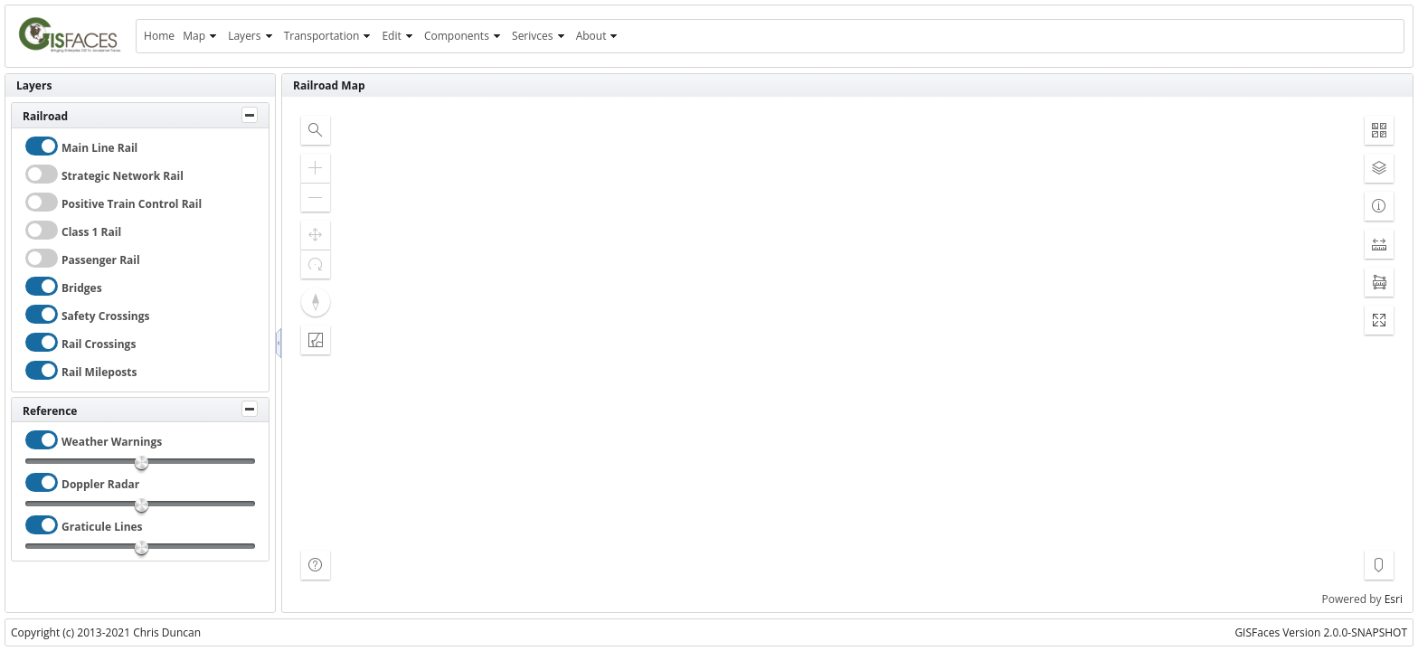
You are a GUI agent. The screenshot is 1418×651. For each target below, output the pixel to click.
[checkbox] (41, 146)
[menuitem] (158, 36)
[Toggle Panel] (249, 115)
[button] (315, 130)
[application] (847, 354)
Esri (1394, 599)
